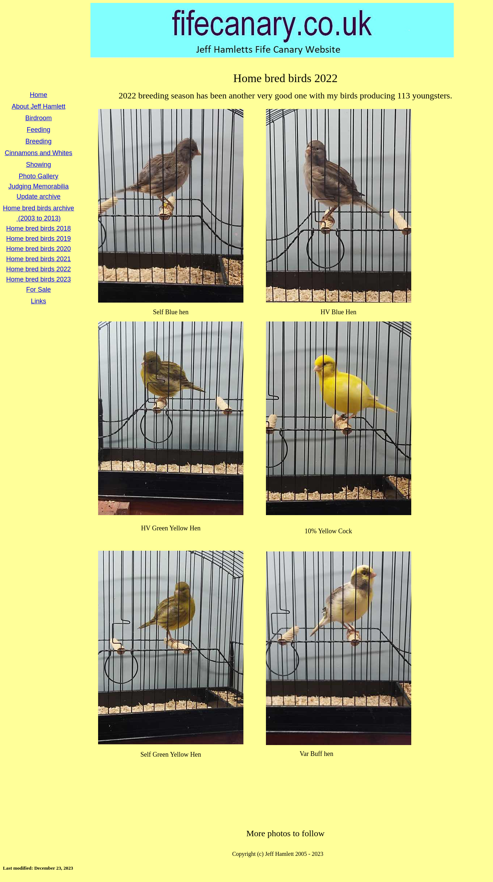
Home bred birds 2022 (38, 269)
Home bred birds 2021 (38, 259)
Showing (38, 164)
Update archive (39, 196)
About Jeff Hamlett (38, 106)
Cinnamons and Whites (38, 153)
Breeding (38, 141)
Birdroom (38, 118)
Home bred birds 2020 (38, 248)
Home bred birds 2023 (38, 279)
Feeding (38, 129)
